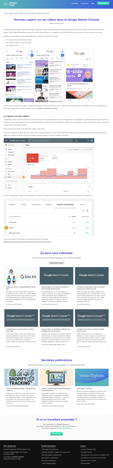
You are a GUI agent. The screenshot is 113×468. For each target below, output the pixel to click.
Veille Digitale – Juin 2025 (84, 388)
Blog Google (45, 449)
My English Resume (86, 452)
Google (11, 13)
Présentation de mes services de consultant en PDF (95, 455)
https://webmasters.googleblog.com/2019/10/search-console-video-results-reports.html (27, 242)
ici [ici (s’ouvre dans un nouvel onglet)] (44, 129)
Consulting (75, 3)
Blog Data (44, 460)
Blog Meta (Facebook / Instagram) (51, 452)
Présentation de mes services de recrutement (93, 458)
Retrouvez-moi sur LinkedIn (88, 460)
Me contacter (103, 3)
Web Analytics (24, 452)
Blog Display (45, 458)
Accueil (6, 13)
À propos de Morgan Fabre (88, 449)
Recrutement (85, 3)
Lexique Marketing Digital (49, 463)
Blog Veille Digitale (47, 455)
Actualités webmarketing (48, 446)
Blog (92, 3)
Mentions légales (85, 463)
